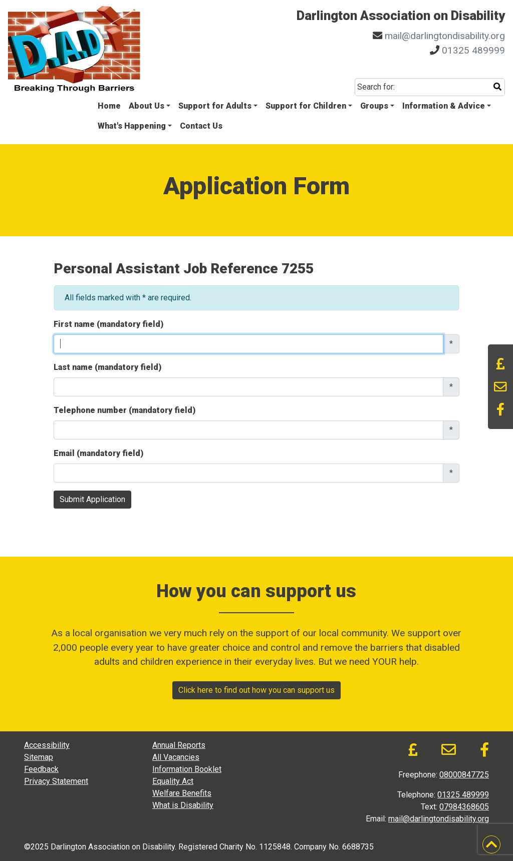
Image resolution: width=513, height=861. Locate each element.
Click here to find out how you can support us (256, 690)
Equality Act (172, 781)
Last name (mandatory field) (107, 367)
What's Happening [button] (132, 126)
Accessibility (47, 745)
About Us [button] (146, 106)
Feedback (41, 769)
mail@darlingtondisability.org (445, 36)
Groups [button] (374, 106)
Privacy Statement (56, 781)
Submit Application (92, 499)
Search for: (376, 87)
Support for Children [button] (306, 106)
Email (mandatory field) (98, 453)
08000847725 (464, 774)
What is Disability (182, 805)
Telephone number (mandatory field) (124, 410)
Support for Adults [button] (214, 106)
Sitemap (38, 757)
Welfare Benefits (181, 793)
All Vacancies (175, 757)
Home (109, 106)
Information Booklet (186, 769)
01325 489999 (473, 50)
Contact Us (201, 126)
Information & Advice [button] (443, 106)
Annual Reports (178, 745)
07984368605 (464, 806)
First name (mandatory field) (108, 324)
